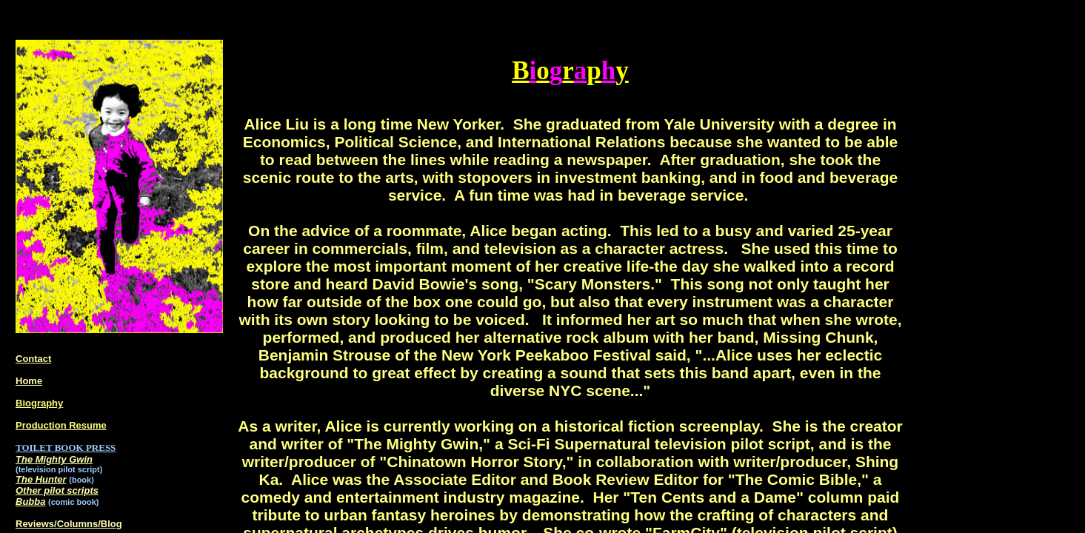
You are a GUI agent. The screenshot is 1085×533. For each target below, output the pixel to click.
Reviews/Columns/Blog (69, 523)
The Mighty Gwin (54, 459)
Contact (33, 358)
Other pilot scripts (57, 490)
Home (29, 380)
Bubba (30, 501)
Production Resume (61, 425)
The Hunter (41, 479)
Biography (39, 403)
